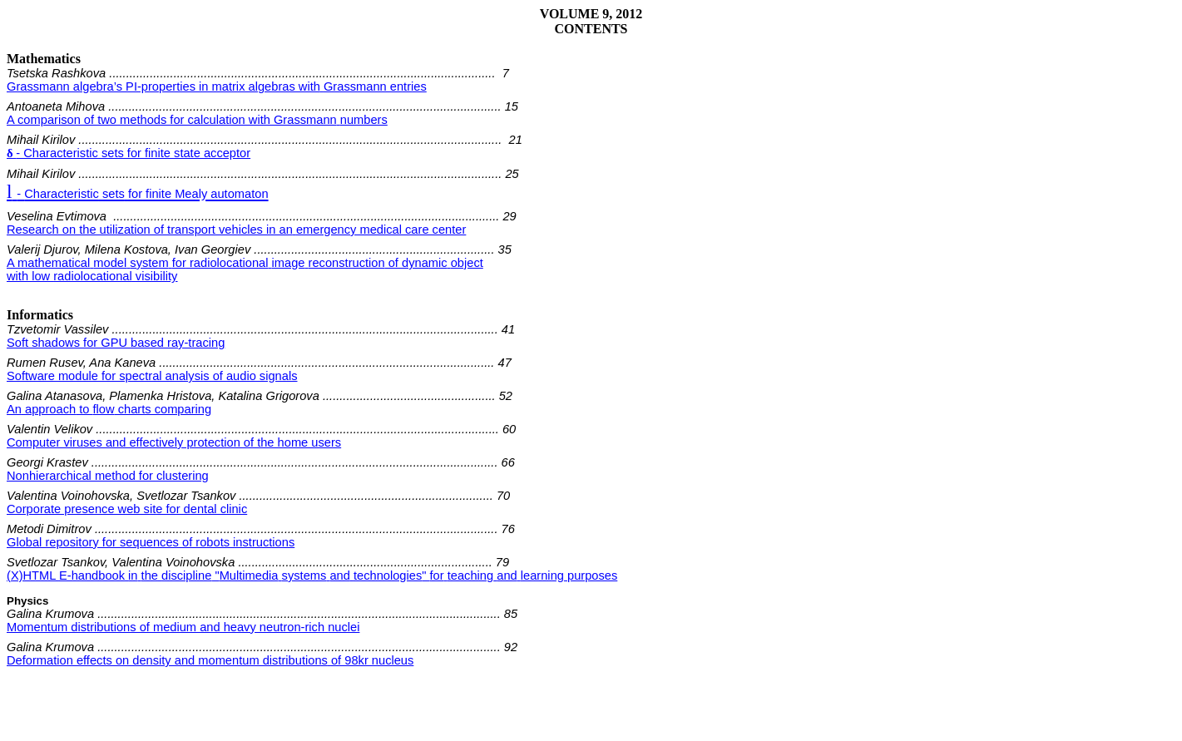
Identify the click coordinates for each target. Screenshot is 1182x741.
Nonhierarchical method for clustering (108, 475)
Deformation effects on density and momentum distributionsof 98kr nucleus (210, 660)
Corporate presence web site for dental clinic (127, 509)
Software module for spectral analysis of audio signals (152, 376)
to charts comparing (109, 409)
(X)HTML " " (312, 575)
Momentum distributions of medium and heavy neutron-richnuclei (183, 627)
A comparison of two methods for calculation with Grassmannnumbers (197, 119)
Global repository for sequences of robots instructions (150, 542)
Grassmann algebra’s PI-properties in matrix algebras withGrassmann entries (217, 86)
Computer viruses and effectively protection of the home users (174, 442)
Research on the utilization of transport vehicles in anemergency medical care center (236, 229)
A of (245, 262)
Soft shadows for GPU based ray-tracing (116, 342)
